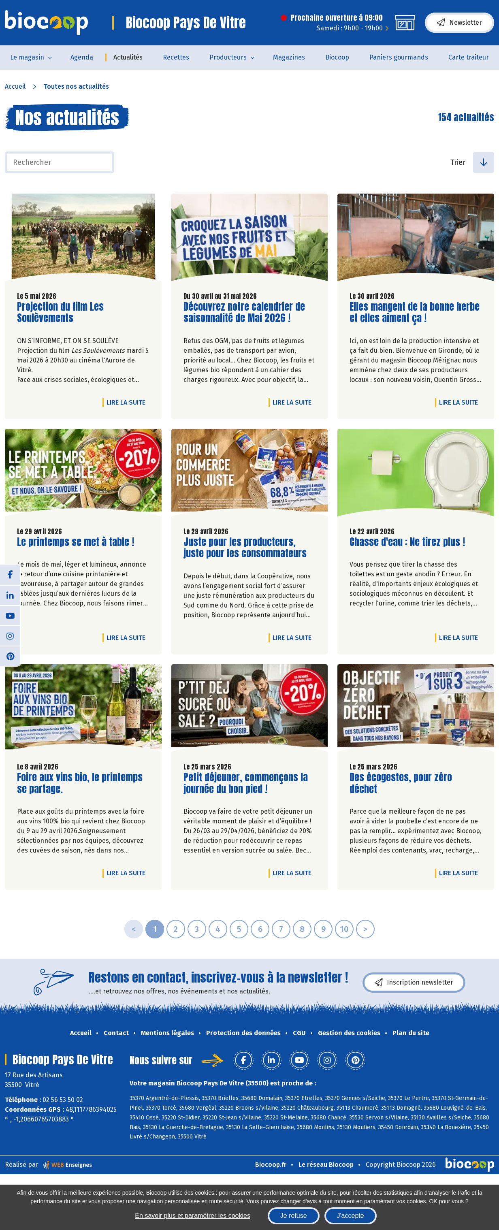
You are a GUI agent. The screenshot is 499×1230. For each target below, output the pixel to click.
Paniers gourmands (398, 57)
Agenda (81, 57)
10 (344, 929)
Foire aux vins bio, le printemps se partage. (80, 783)
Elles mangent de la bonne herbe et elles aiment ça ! (415, 312)
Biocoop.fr (270, 1164)
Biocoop (337, 57)
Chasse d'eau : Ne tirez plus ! (407, 542)
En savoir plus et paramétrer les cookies (192, 1215)
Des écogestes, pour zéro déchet (401, 783)
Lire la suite (128, 402)
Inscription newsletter (414, 982)
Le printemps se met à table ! (75, 542)
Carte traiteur (468, 57)
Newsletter (459, 23)
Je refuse (293, 1215)
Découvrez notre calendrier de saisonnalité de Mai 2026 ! (244, 312)
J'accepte (350, 1215)
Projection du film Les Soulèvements (63, 312)
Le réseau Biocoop (326, 1164)
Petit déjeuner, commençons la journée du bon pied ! (245, 783)
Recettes (176, 57)
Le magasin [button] (27, 57)
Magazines (289, 57)
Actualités (128, 57)
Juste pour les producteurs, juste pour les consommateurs (245, 548)
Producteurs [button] (228, 57)
